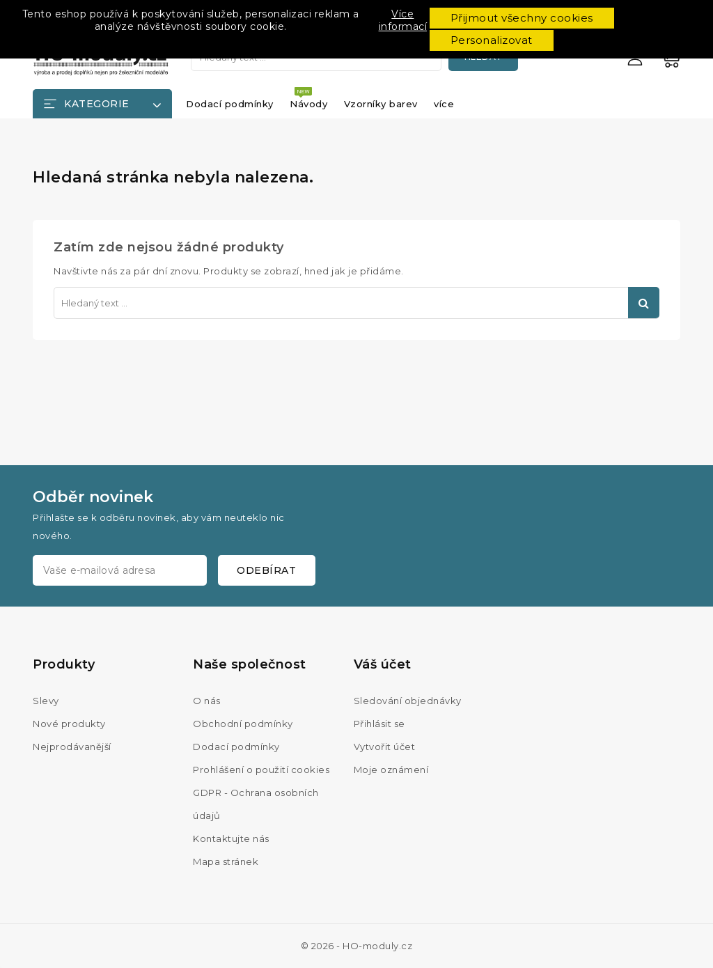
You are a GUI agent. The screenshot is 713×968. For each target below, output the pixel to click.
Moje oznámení (391, 769)
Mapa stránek (225, 861)
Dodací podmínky (230, 103)
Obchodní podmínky (243, 723)
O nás (207, 700)
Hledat (643, 302)
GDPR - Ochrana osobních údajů (256, 804)
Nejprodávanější (72, 746)
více (444, 103)
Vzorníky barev (381, 103)
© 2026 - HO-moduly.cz (357, 945)
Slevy (46, 700)
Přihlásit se (379, 723)
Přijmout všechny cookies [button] (521, 17)
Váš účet (383, 664)
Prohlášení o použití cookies (261, 769)
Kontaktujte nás (231, 838)
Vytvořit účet (385, 746)
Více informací (403, 20)
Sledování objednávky (408, 700)
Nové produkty (69, 723)
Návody (308, 103)
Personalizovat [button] (491, 40)
